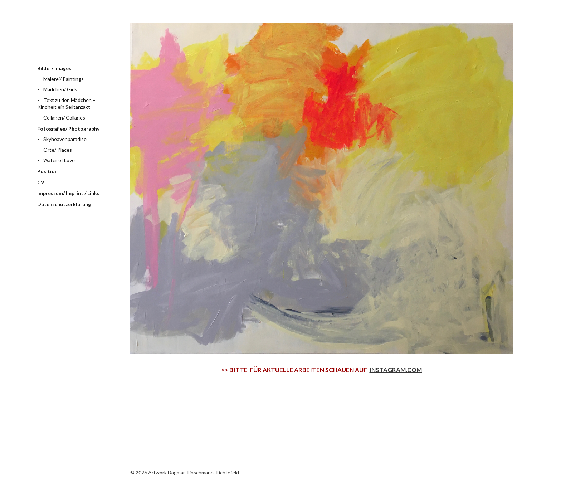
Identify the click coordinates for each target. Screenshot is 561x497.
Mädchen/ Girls (60, 89)
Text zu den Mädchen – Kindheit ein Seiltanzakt (66, 103)
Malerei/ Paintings (63, 79)
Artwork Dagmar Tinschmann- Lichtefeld (73, 37)
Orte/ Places (57, 150)
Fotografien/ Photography (68, 129)
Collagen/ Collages (64, 117)
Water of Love (59, 160)
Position (47, 171)
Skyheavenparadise (65, 139)
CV (40, 182)
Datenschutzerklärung (64, 204)
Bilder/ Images (54, 68)
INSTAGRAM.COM (395, 370)
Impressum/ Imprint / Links (68, 193)
